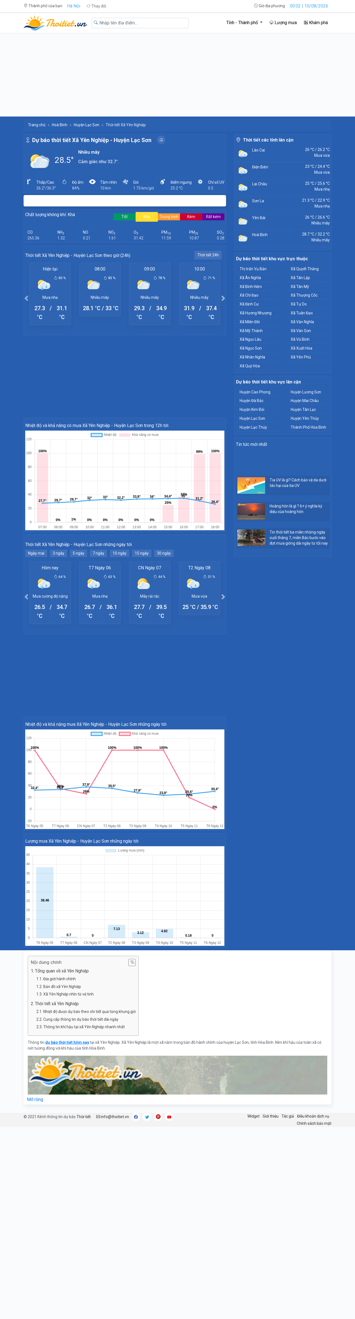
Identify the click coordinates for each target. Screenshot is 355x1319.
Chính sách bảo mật (314, 1123)
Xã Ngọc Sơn (251, 348)
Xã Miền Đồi (250, 322)
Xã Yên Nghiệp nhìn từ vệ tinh (68, 994)
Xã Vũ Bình (300, 339)
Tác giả (288, 1116)
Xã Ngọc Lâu (250, 339)
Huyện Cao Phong (255, 392)
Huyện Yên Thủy (305, 418)
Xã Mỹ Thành (251, 331)
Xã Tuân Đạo (302, 313)
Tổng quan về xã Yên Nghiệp (62, 971)
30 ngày (164, 553)
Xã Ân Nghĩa (250, 278)
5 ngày (78, 553)
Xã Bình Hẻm (251, 286)
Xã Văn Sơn (301, 331)
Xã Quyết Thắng (305, 269)
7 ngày (98, 553)
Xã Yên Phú (301, 357)
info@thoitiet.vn (112, 1117)
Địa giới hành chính (59, 979)
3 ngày (58, 553)
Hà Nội (73, 6)
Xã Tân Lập (300, 278)
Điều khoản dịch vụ (313, 1116)
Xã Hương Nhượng (256, 313)
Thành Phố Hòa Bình (308, 427)
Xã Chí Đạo (249, 295)
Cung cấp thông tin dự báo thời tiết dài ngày (80, 1019)
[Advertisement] (177, 75)
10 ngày (119, 553)
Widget (253, 1116)
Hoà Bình (59, 125)
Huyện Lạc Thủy (253, 427)
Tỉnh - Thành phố (242, 22)
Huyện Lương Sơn (306, 392)
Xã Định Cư (249, 304)
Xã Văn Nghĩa (302, 322)
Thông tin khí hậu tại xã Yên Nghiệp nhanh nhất (84, 1027)
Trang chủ (36, 125)
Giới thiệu (270, 1116)
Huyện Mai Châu (305, 400)
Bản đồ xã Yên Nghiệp (62, 986)
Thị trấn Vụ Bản (253, 269)
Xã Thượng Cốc (304, 295)
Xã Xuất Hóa (301, 348)
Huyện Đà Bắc (251, 400)
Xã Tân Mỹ (300, 286)
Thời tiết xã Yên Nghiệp (57, 1003)
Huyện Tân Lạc (303, 409)
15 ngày (142, 553)
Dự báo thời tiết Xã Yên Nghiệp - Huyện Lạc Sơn (91, 140)
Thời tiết (84, 1117)
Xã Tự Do (299, 304)
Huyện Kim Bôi (252, 409)
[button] (26, 298)
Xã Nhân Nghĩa (252, 357)
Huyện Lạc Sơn (86, 125)
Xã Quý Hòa (250, 366)
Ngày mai (36, 553)
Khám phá (316, 22)
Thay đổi (96, 6)
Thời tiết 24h (208, 255)
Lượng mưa (283, 22)
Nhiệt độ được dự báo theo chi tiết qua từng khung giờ (89, 1011)
